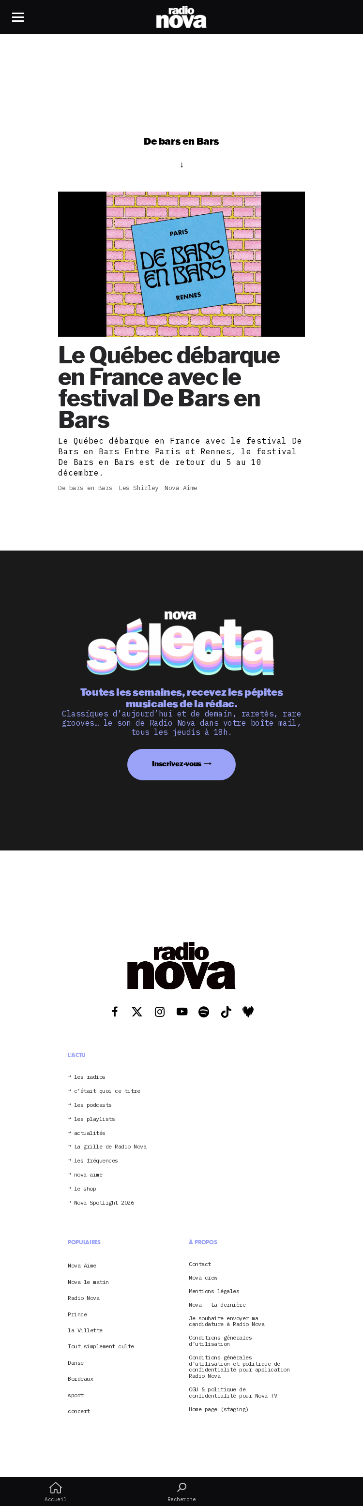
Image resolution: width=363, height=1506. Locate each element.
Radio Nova (83, 1297)
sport (76, 1395)
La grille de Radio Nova (110, 1147)
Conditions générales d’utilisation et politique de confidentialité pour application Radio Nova (239, 1367)
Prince (77, 1314)
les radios (90, 1077)
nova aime (88, 1175)
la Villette (85, 1330)
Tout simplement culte (101, 1346)
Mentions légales (214, 1291)
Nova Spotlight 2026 (104, 1203)
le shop (85, 1189)
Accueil (55, 1492)
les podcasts (93, 1105)
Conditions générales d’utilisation (220, 1341)
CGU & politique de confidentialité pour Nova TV (233, 1393)
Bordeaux (80, 1378)
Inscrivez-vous (176, 763)
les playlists (94, 1119)
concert (79, 1411)
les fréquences (96, 1161)
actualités (90, 1133)
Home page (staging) (219, 1409)
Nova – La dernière (217, 1305)
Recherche (181, 1492)
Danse (76, 1362)
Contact (200, 1264)
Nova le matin (88, 1281)
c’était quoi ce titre (107, 1091)
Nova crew (203, 1278)
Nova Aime (82, 1265)
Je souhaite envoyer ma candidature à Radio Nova (226, 1321)
